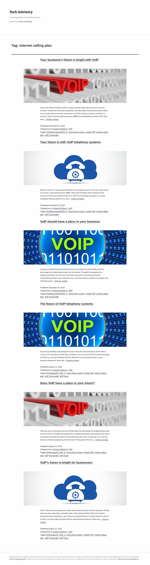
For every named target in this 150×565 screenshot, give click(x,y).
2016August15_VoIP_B (56, 453)
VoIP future (64, 376)
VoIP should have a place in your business (70, 221)
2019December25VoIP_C (57, 294)
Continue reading (51, 119)
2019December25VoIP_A (57, 211)
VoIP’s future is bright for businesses (66, 462)
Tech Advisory (21, 12)
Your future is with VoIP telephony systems (70, 142)
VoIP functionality (52, 135)
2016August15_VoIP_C (56, 373)
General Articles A (60, 208)
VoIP (71, 129)
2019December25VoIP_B (57, 132)
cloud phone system (76, 132)
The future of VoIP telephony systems (66, 303)
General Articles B (60, 129)
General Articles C (60, 291)
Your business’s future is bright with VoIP (69, 60)
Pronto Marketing (25, 21)
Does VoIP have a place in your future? (67, 383)
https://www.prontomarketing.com (128, 559)
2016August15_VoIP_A (56, 535)
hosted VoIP (90, 132)
